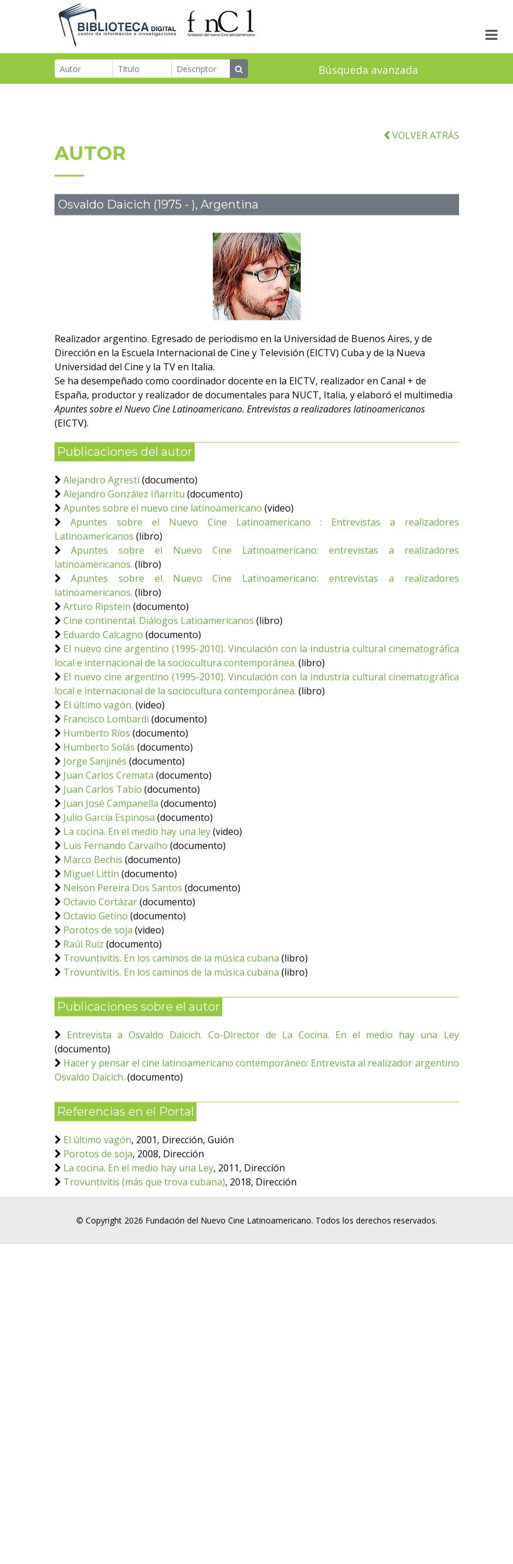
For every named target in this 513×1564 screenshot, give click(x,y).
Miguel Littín (91, 908)
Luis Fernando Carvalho (115, 880)
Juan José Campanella (110, 838)
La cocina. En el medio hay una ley (136, 866)
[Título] (142, 69)
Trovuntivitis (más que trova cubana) (144, 1216)
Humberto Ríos (96, 767)
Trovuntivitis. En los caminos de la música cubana (171, 992)
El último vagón (97, 1174)
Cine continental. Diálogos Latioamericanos (158, 655)
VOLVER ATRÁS (421, 169)
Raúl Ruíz (83, 978)
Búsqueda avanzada (368, 71)
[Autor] (84, 69)
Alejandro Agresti (101, 514)
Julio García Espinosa (109, 852)
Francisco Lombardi (106, 753)
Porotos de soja (98, 964)
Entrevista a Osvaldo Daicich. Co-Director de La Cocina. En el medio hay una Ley (263, 1069)
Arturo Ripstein (97, 641)
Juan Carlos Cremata (108, 809)
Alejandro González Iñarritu (124, 528)
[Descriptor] (200, 69)
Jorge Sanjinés (95, 795)
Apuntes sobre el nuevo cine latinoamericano (162, 542)
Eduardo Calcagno (103, 669)
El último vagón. (98, 739)
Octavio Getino (95, 950)
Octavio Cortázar (100, 936)
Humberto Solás (99, 781)
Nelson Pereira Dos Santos (122, 922)
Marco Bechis (93, 894)
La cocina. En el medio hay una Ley (138, 1202)
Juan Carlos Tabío (103, 823)
